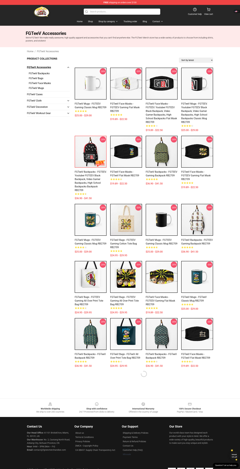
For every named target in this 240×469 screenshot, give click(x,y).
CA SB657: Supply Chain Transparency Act (95, 450)
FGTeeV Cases (35, 94)
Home (30, 51)
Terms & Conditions (84, 437)
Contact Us (128, 446)
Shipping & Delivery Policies (135, 433)
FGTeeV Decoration (37, 106)
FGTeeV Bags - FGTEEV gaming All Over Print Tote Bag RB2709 (89, 301)
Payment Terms (130, 437)
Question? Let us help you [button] (225, 465)
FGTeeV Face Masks (40, 83)
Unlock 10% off (234, 456)
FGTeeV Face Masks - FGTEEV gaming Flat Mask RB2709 (125, 107)
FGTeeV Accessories (48, 51)
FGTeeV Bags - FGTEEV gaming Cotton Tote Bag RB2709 (123, 243)
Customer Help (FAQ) (133, 450)
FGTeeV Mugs (36, 88)
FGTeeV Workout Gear (39, 113)
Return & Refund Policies (134, 441)
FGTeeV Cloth (34, 100)
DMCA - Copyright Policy (86, 446)
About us (79, 433)
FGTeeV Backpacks (39, 73)
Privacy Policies (82, 441)
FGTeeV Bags (36, 78)
